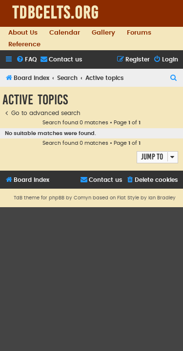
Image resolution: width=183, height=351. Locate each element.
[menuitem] (26, 59)
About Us (23, 32)
